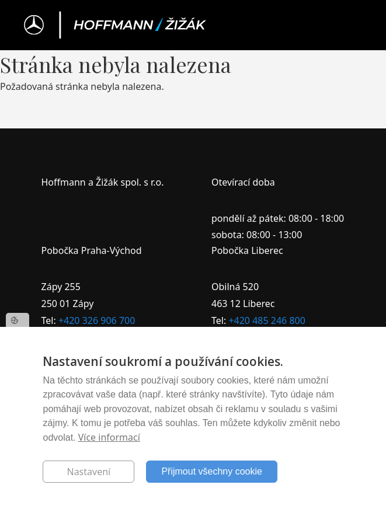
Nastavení (88, 471)
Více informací (109, 437)
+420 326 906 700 (96, 320)
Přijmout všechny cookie (211, 471)
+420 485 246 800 (266, 320)
